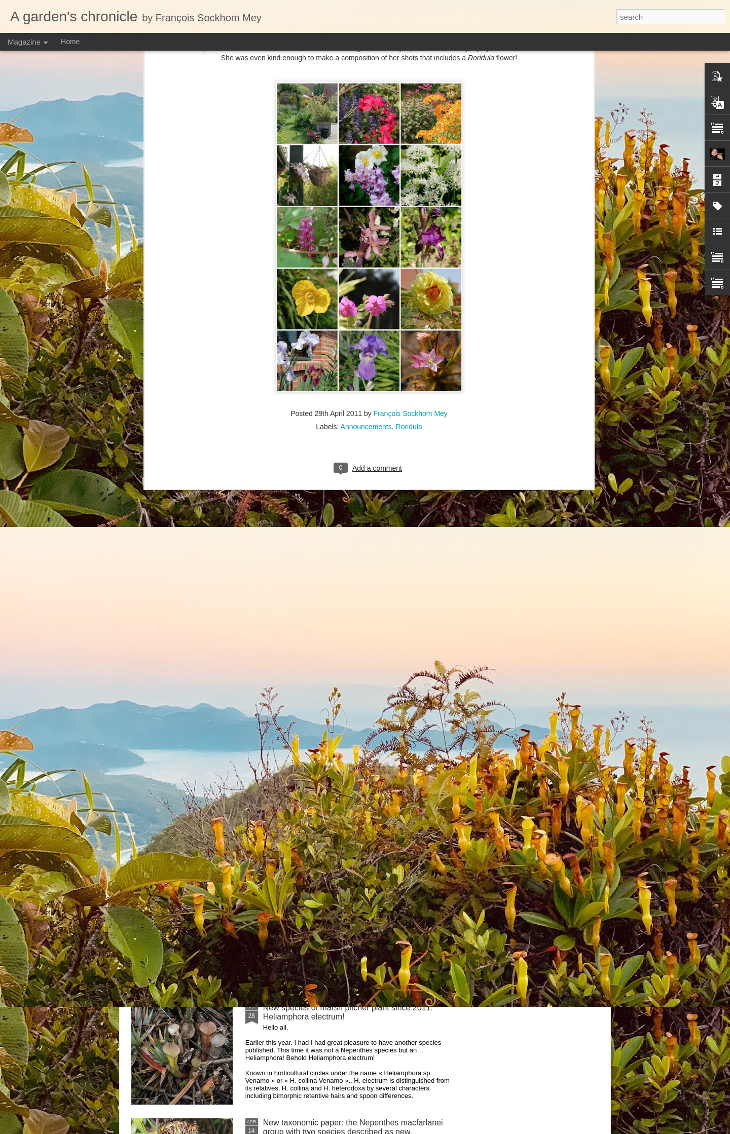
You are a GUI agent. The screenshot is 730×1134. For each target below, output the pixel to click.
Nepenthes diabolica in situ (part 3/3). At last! (343, 662)
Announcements (366, 143)
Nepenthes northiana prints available (329, 777)
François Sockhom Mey (411, 130)
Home (70, 41)
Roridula (409, 143)
